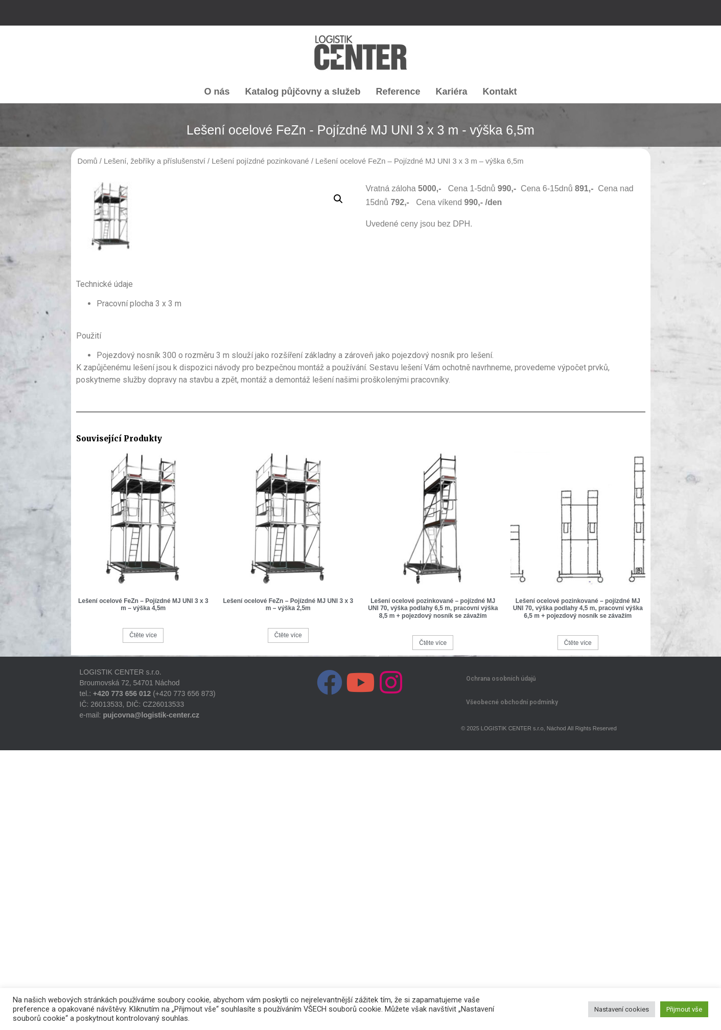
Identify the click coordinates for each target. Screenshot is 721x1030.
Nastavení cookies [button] (621, 1009)
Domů (88, 161)
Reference (398, 91)
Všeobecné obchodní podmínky (512, 982)
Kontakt (500, 91)
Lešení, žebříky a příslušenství (154, 161)
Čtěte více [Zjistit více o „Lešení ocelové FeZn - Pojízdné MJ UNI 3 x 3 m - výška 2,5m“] (288, 915)
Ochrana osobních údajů (501, 958)
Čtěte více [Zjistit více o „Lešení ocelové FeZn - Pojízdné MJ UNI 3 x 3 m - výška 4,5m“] (143, 915)
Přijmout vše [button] (684, 1009)
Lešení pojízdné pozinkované (260, 161)
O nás (216, 91)
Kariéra (452, 91)
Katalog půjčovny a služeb (302, 91)
